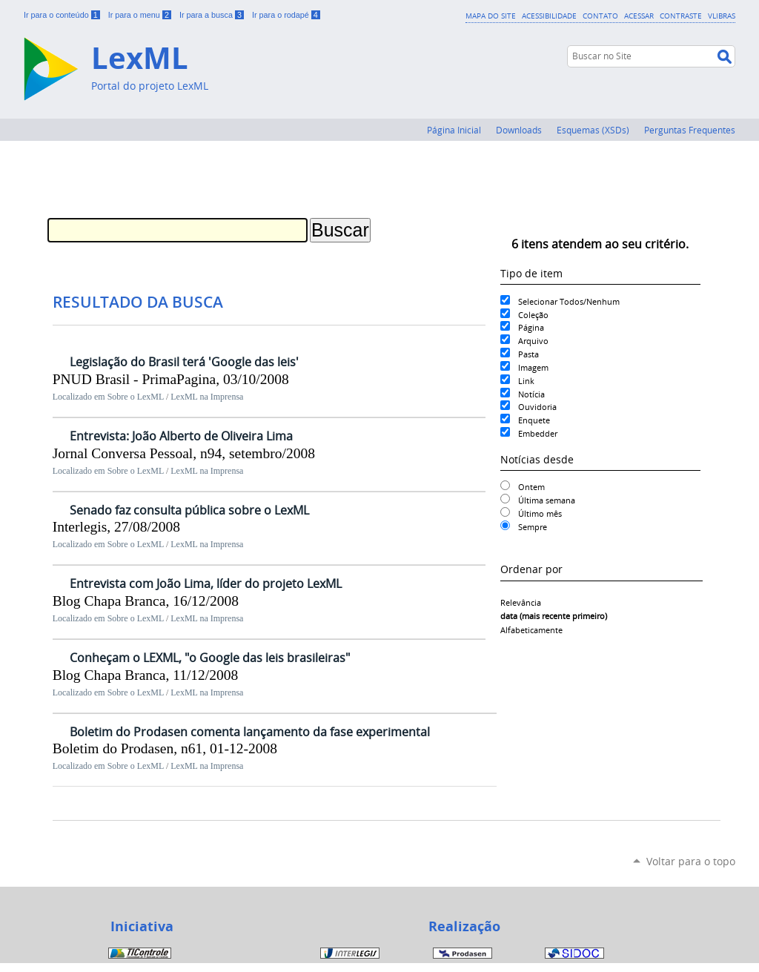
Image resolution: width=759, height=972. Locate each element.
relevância (520, 602)
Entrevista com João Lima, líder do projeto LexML (206, 583)
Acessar (639, 15)
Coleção (533, 314)
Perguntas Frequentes (689, 130)
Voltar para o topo (690, 861)
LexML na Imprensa (206, 396)
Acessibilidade (549, 15)
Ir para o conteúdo (63, 14)
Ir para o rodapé (286, 14)
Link (526, 380)
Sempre (532, 526)
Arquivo (533, 340)
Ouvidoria (537, 406)
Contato (600, 15)
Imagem (533, 367)
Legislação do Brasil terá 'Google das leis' (184, 362)
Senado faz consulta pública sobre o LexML (189, 510)
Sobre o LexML (135, 396)
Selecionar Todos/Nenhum (569, 301)
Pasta (528, 354)
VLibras (721, 15)
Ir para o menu (140, 14)
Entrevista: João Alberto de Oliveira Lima (181, 436)
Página (531, 327)
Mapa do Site (490, 15)
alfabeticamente (531, 629)
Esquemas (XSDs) (593, 130)
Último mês (540, 513)
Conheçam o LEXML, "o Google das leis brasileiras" (210, 657)
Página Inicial (454, 130)
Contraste (681, 15)
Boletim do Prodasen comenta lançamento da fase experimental (250, 732)
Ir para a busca (212, 14)
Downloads (519, 130)
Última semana (546, 500)
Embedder (537, 433)
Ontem (531, 486)
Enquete (534, 420)
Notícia (531, 394)
